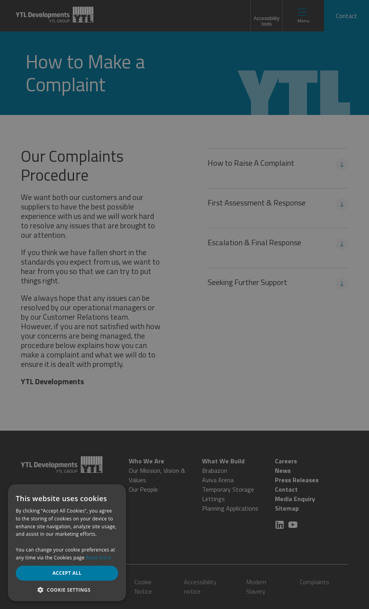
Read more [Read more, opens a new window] (98, 557)
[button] (67, 589)
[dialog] (184, 304)
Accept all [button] (67, 573)
